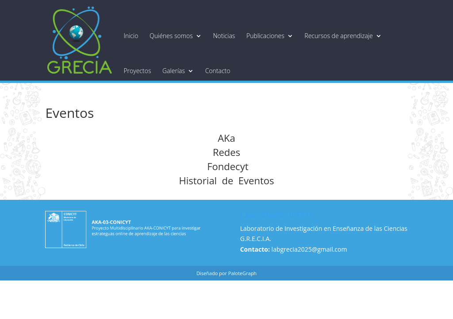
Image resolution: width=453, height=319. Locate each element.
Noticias (224, 36)
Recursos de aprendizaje (338, 36)
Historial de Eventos (226, 180)
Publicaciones (265, 36)
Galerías (173, 71)
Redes (226, 152)
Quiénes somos (171, 36)
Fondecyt (226, 166)
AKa (226, 137)
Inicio (130, 36)
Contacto (217, 71)
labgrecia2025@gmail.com (309, 249)
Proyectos (137, 71)
